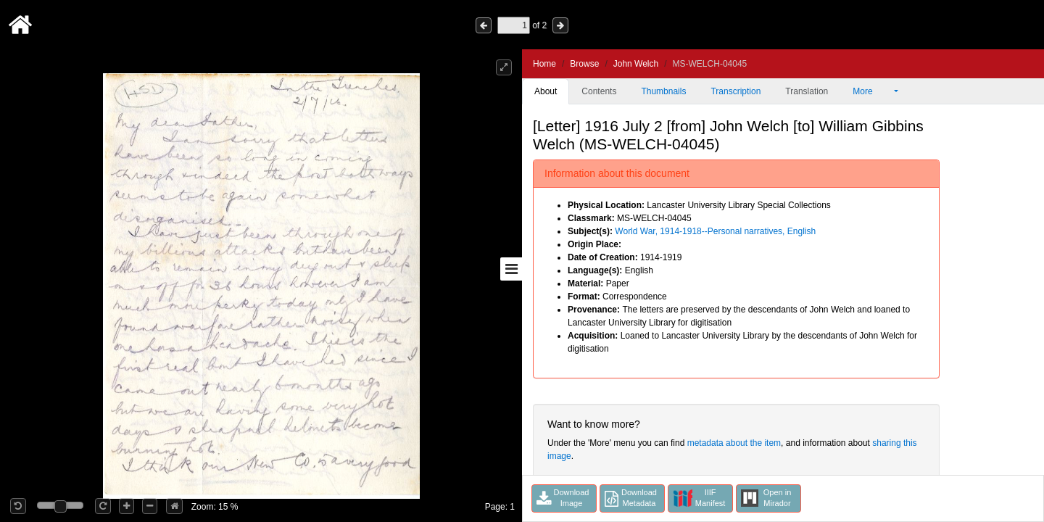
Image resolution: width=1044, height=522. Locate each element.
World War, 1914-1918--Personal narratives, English (715, 231)
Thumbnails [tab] (663, 91)
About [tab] (545, 91)
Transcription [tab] (735, 91)
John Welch (635, 64)
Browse (584, 64)
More (872, 91)
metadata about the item (734, 443)
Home (544, 64)
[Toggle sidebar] (511, 269)
